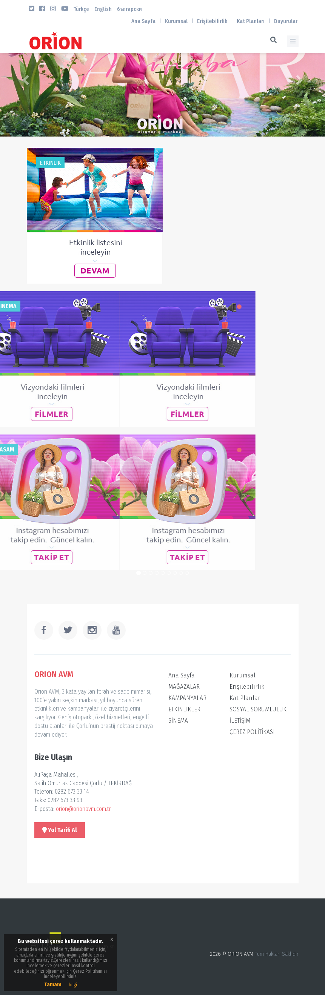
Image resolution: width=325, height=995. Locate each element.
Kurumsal (176, 21)
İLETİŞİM (240, 721)
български (129, 9)
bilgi (73, 984)
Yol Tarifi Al (59, 830)
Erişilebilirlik (212, 21)
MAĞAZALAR (184, 687)
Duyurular (285, 21)
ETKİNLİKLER (184, 709)
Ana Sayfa (143, 21)
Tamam (52, 984)
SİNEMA (178, 721)
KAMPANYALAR (187, 698)
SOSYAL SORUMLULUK (258, 709)
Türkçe (81, 9)
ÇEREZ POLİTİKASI (252, 732)
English (103, 9)
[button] (24, 77)
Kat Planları (251, 21)
